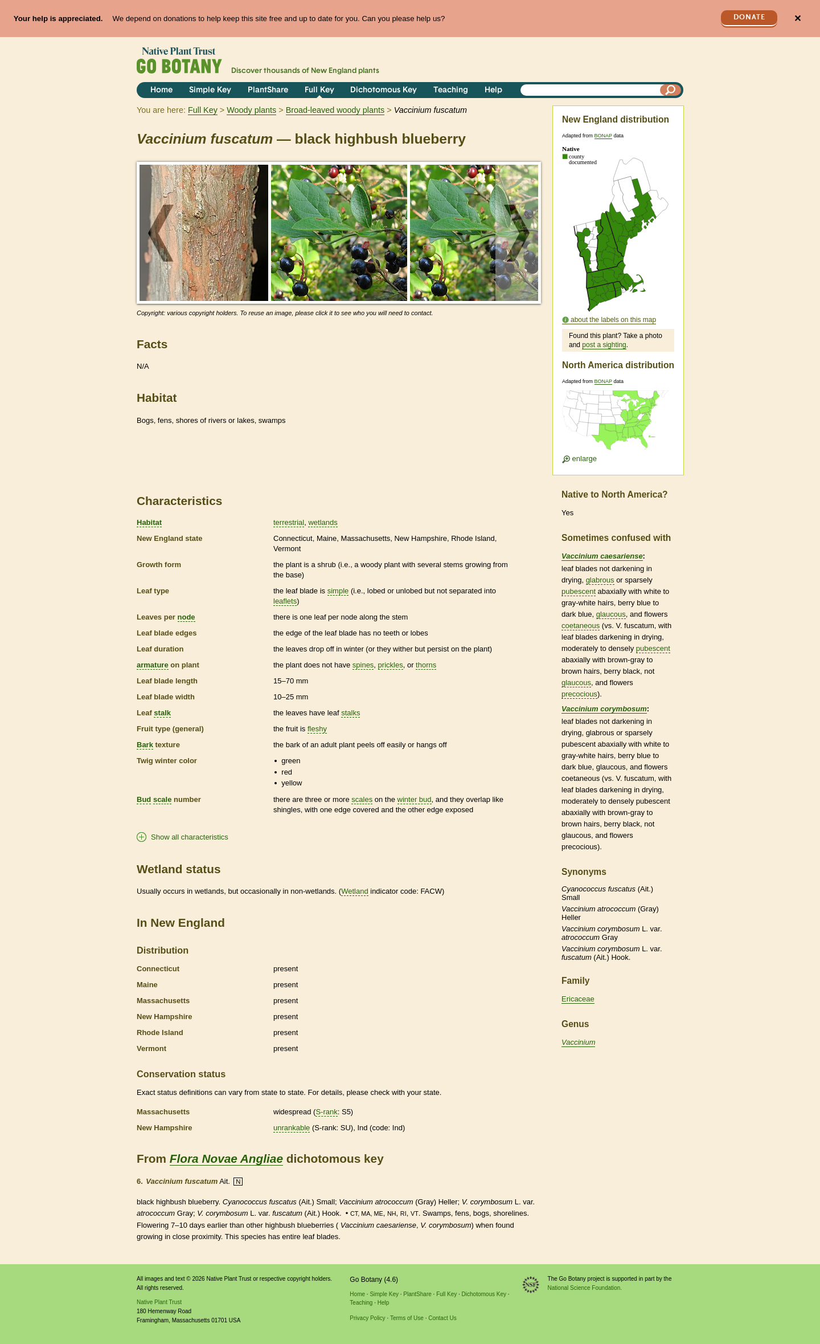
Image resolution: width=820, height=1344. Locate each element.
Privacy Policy (367, 1318)
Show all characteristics (189, 837)
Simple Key (210, 90)
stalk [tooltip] (162, 712)
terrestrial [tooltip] (288, 522)
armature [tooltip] (153, 665)
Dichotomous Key (383, 90)
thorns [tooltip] (426, 665)
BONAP (603, 136)
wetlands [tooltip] (322, 522)
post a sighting (604, 345)
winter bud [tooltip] (414, 799)
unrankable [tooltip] (291, 1127)
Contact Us (442, 1318)
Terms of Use (407, 1318)
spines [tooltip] (363, 665)
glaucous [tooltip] (611, 614)
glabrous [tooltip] (600, 580)
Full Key (319, 90)
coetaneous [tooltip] (580, 625)
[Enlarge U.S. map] (618, 424)
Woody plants (251, 110)
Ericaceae (577, 999)
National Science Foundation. (585, 1288)
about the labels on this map (613, 320)
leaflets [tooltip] (285, 601)
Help (493, 90)
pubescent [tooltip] (578, 591)
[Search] (671, 90)
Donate (749, 17)
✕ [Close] (797, 18)
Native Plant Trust (159, 1302)
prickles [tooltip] (390, 665)
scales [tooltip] (361, 799)
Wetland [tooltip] (354, 891)
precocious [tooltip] (579, 694)
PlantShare (268, 90)
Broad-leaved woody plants (335, 110)
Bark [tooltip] (145, 744)
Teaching (450, 90)
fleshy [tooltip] (317, 728)
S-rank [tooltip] (326, 1111)
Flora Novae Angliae (226, 1158)
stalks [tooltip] (350, 712)
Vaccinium (578, 1042)
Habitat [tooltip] (149, 522)
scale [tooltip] (162, 799)
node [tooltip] (186, 617)
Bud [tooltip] (144, 799)
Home (161, 90)
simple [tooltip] (338, 591)
